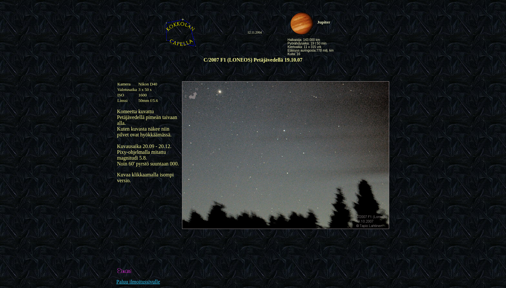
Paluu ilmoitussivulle (138, 281)
